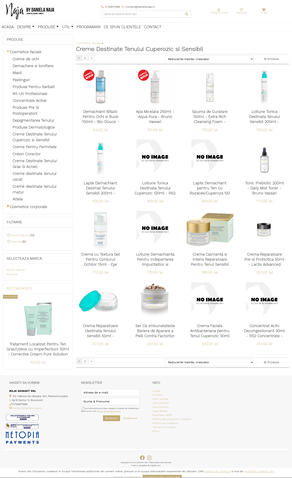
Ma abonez (111, 418)
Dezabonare (130, 418)
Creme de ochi (26, 59)
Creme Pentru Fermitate (35, 147)
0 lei (264, 12)
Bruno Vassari (22, 235)
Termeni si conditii (164, 427)
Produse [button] (46, 27)
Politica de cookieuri (165, 423)
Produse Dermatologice (34, 127)
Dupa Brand (160, 411)
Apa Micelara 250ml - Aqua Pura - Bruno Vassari (155, 116)
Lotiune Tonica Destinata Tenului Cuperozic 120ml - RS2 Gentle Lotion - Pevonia (155, 193)
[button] (264, 10)
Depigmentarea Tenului (33, 120)
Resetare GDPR (162, 414)
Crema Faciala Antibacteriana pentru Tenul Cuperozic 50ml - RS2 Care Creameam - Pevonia (210, 336)
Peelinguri (21, 80)
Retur (156, 431)
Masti (17, 73)
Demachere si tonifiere (33, 66)
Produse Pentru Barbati (34, 87)
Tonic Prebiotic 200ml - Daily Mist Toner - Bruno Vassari (264, 188)
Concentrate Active (30, 100)
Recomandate (20, 288)
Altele (18, 199)
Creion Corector (27, 154)
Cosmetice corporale (28, 206)
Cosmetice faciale (25, 52)
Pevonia (18, 241)
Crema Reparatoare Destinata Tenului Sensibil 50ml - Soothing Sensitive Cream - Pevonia (100, 336)
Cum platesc (161, 402)
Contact (152, 27)
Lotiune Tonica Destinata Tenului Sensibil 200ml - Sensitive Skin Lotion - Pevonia (264, 121)
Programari (89, 27)
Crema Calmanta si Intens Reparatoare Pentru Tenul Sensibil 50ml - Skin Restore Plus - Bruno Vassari (210, 264)
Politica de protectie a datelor (172, 419)
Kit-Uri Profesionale (30, 93)
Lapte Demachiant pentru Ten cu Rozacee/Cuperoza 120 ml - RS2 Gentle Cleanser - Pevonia (210, 193)
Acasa (8, 27)
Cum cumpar (161, 398)
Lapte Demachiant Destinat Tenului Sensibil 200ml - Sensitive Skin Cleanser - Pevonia (100, 193)
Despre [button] (24, 27)
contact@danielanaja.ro (27, 408)
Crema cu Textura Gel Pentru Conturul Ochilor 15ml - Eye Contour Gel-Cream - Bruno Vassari (100, 264)
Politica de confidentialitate (109, 411)
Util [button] (66, 27)
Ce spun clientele (122, 27)
